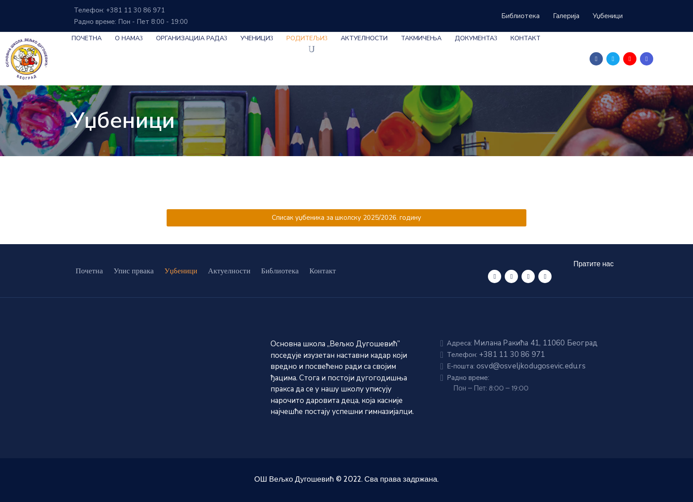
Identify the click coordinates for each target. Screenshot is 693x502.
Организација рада (191, 38)
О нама (129, 38)
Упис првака (134, 270)
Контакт (525, 38)
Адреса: (522, 343)
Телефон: (496, 354)
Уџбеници (181, 270)
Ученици (256, 38)
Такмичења (421, 38)
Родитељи (306, 38)
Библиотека (280, 270)
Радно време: (468, 377)
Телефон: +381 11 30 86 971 (119, 10)
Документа (476, 38)
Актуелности (364, 38)
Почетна (87, 38)
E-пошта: (516, 366)
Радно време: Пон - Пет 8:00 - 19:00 (131, 21)
